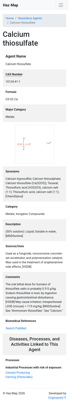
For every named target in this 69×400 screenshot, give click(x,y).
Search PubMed (16, 328)
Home (10, 18)
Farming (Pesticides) (19, 377)
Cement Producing (18, 372)
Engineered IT (57, 397)
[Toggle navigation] (61, 5)
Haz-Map (10, 5)
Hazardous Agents (30, 18)
